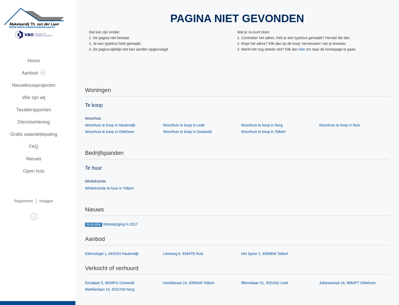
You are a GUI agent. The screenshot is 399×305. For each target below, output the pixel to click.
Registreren (31, 201)
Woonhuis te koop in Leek (188, 125)
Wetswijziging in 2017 (115, 224)
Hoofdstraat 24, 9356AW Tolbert (192, 283)
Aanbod (42, 73)
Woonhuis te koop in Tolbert (267, 132)
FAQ (41, 146)
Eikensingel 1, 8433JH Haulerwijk (116, 254)
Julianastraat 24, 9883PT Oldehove (351, 283)
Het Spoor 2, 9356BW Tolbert (268, 254)
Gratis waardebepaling (41, 134)
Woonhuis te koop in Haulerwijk (114, 125)
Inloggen (54, 201)
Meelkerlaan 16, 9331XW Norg (114, 290)
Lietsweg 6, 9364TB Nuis (187, 254)
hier (306, 49)
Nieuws (41, 158)
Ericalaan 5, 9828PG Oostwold (114, 283)
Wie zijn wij (41, 97)
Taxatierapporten (41, 109)
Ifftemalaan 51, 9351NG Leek (269, 283)
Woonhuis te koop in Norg (266, 125)
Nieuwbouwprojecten (41, 85)
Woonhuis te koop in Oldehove (113, 132)
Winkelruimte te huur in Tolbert (113, 188)
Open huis (41, 171)
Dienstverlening (41, 122)
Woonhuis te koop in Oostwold (191, 132)
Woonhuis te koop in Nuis (343, 125)
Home (41, 60)
